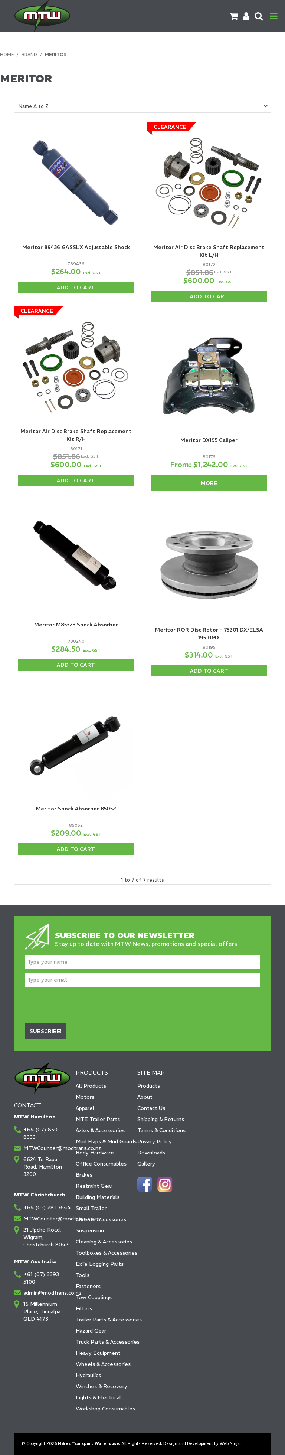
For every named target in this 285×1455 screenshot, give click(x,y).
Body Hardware (95, 1152)
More (209, 483)
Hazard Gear (91, 1330)
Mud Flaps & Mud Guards (104, 1141)
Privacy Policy (154, 1141)
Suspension (90, 1230)
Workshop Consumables (104, 1408)
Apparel (85, 1108)
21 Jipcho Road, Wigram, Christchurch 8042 (45, 1237)
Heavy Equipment (98, 1353)
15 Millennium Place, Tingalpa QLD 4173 (41, 1311)
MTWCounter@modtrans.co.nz (47, 1148)
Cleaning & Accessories (104, 1241)
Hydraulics (88, 1375)
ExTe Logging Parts (100, 1264)
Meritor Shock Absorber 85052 (76, 808)
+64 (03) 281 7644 (47, 1207)
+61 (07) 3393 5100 (41, 1278)
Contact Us (151, 1108)
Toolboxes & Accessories (104, 1252)
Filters (84, 1308)
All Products (91, 1085)
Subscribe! (46, 1031)
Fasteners (88, 1286)
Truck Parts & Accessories (104, 1341)
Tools (82, 1275)
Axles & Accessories (100, 1130)
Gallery (146, 1163)
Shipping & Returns (160, 1119)
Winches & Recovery (101, 1386)
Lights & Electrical (98, 1397)
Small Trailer (91, 1208)
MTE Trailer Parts (98, 1119)
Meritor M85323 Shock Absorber (76, 624)
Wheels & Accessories (103, 1364)
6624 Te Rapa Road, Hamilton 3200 (42, 1166)
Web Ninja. (230, 1443)
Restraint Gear (94, 1186)
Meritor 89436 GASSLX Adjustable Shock (76, 247)
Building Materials (97, 1197)
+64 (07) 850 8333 (40, 1133)
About (145, 1097)
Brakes (84, 1174)
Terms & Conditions (161, 1130)
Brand (29, 54)
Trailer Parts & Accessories (104, 1319)
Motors (85, 1097)
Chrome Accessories (101, 1219)
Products (148, 1085)
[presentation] (81, 1004)
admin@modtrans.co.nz (47, 1292)
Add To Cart (76, 287)
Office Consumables (101, 1163)
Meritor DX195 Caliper (209, 440)
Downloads (151, 1152)
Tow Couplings (94, 1297)
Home (7, 54)
